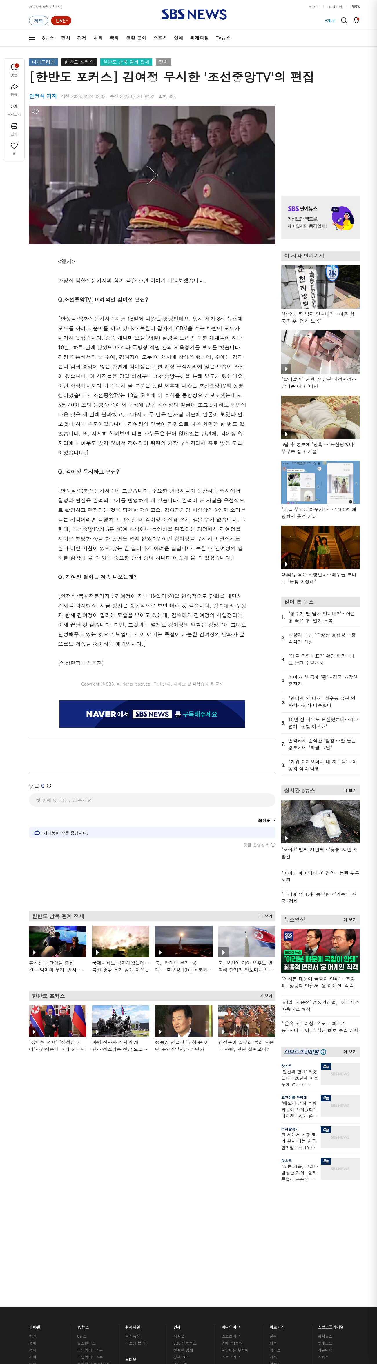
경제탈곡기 (290, 1128)
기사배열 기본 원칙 (254, 1332)
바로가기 (276, 1195)
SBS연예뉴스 (331, 1242)
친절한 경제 (183, 1220)
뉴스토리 (84, 1254)
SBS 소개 (40, 1299)
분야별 (34, 1195)
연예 (178, 37)
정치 (65, 37)
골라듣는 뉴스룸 (139, 1238)
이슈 (33, 1268)
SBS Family (257, 1298)
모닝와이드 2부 (90, 1227)
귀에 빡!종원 (232, 1213)
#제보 (330, 20)
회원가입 (335, 6)
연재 (177, 1195)
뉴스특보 (84, 1261)
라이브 (275, 1220)
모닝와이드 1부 (90, 1220)
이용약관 (124, 1298)
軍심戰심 (132, 1206)
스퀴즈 (323, 1227)
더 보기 (264, 919)
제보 (273, 1213)
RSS (273, 1240)
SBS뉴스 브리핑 (139, 1252)
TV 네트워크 (39, 1261)
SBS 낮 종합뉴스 (139, 1259)
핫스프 (286, 1065)
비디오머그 (231, 1195)
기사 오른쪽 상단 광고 (319, 143)
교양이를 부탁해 (294, 1097)
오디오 (131, 1228)
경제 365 (180, 1227)
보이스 (131, 1245)
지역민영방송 (294, 1298)
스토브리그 (231, 1227)
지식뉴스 (325, 1206)
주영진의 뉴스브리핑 (94, 1233)
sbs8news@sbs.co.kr (203, 1318)
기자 (273, 1227)
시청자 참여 (74, 1299)
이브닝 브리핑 (137, 1213)
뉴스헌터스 (86, 1213)
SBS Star (328, 1251)
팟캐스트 (325, 1213)
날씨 (273, 1206)
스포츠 (160, 37)
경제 (81, 37)
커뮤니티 (325, 1220)
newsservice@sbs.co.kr (199, 1327)
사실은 (179, 1206)
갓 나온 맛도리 (234, 1252)
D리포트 (180, 1233)
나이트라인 (43, 62)
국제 (114, 37)
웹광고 (102, 1298)
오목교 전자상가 (235, 1259)
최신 (33, 1206)
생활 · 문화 (38, 1240)
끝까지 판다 (183, 1259)
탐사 (177, 1266)
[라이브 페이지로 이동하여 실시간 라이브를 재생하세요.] (61, 20)
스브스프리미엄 (331, 1195)
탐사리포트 (182, 1249)
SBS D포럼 (329, 1259)
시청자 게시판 (281, 1247)
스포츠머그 (231, 1206)
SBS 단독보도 (185, 1213)
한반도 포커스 (79, 62)
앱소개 (275, 1233)
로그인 (313, 6)
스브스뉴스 (231, 1242)
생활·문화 (136, 37)
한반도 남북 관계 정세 (126, 62)
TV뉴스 (223, 37)
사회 (98, 37)
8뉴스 (48, 37)
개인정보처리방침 (155, 1298)
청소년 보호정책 (286, 1332)
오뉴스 (82, 1240)
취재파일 (199, 37)
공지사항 (276, 1264)
